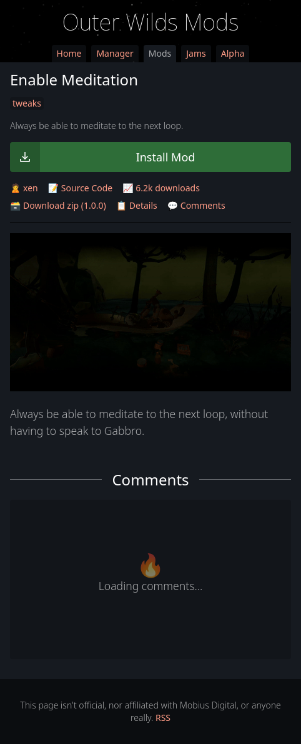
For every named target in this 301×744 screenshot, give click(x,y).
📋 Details (136, 205)
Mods (160, 53)
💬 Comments (196, 205)
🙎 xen (24, 188)
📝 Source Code (80, 188)
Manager (114, 53)
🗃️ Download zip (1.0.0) (58, 205)
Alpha (233, 53)
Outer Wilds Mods (150, 22)
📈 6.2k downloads (161, 188)
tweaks (26, 103)
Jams (195, 53)
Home (69, 53)
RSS (162, 717)
